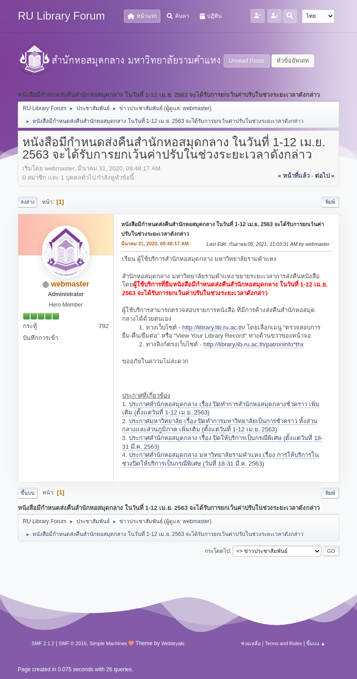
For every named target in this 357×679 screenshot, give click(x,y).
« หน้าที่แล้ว (293, 175)
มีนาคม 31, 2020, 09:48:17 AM (155, 243)
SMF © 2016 (73, 643)
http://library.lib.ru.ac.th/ (213, 327)
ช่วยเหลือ (251, 643)
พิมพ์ (330, 202)
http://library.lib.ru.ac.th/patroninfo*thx (253, 344)
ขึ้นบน (28, 493)
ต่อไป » (325, 175)
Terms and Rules (283, 643)
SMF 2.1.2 (43, 643)
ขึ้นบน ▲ (315, 643)
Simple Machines (108, 643)
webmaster (196, 108)
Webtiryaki (172, 643)
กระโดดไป (217, 550)
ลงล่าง (27, 202)
